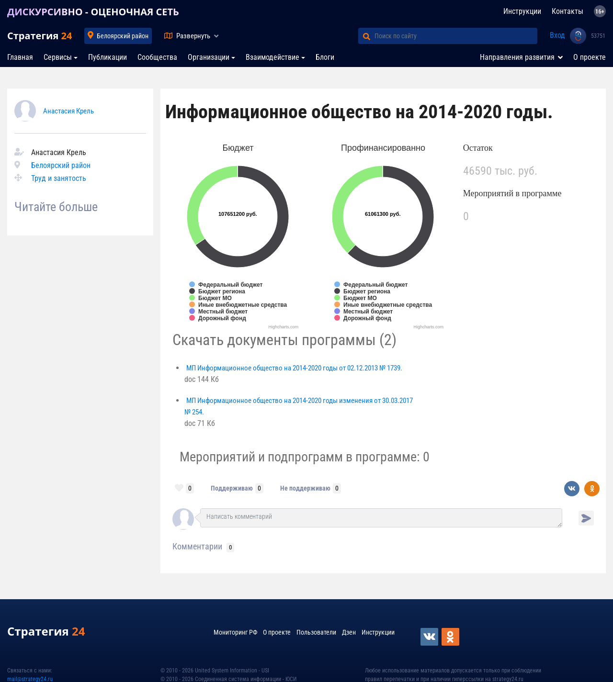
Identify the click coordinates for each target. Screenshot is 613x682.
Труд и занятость (58, 178)
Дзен (349, 632)
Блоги (325, 57)
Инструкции (522, 11)
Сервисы (58, 57)
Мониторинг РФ (235, 632)
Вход (557, 35)
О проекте (589, 57)
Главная (20, 57)
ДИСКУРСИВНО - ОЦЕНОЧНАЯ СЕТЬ (93, 11)
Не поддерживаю (305, 488)
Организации (208, 57)
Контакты (567, 11)
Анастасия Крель (68, 111)
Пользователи (316, 632)
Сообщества (157, 57)
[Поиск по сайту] (456, 36)
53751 (598, 36)
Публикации (107, 57)
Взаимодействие (272, 57)
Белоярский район (122, 36)
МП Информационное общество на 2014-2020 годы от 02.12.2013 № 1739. (294, 368)
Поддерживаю (232, 488)
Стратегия (39, 35)
